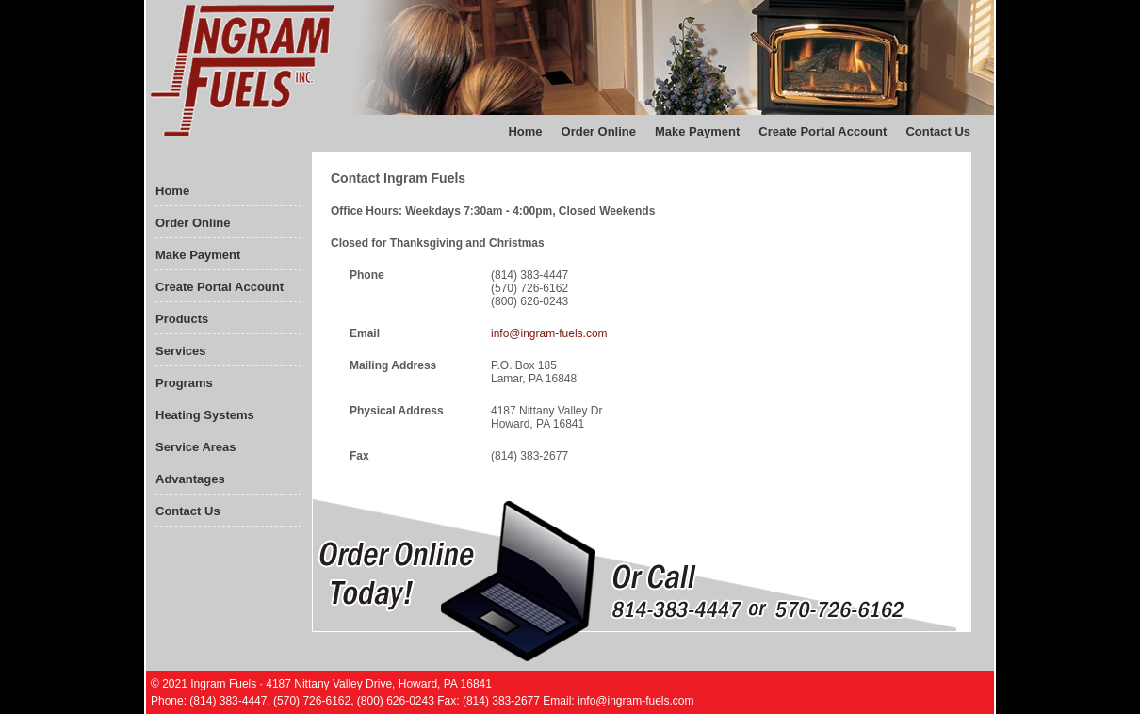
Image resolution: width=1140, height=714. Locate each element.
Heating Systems (204, 415)
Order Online (599, 131)
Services (180, 351)
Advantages (190, 479)
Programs (184, 383)
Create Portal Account (822, 131)
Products (181, 319)
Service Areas (195, 447)
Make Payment (697, 131)
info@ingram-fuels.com (549, 333)
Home (525, 131)
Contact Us (937, 131)
